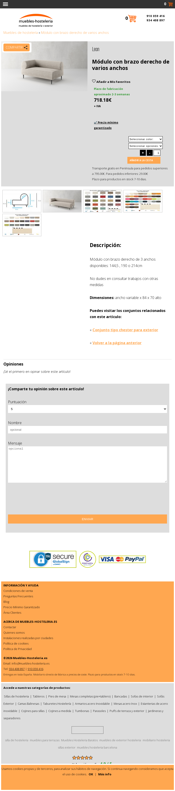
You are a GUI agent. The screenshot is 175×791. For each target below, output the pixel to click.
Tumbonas (82, 711)
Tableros (38, 696)
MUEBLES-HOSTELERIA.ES (38, 622)
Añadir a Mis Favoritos (111, 82)
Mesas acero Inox (125, 704)
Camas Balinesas (28, 704)
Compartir (14, 47)
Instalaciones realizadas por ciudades (28, 638)
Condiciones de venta (18, 591)
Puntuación (17, 401)
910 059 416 (156, 16)
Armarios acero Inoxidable (92, 704)
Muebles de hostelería (20, 32)
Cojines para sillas (32, 711)
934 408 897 (156, 20)
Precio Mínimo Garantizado (21, 607)
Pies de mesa (57, 696)
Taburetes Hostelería (57, 704)
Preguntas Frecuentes (18, 596)
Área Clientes (12, 613)
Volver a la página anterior (117, 342)
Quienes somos (14, 632)
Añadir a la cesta (141, 160)
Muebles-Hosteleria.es (30, 658)
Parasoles (99, 711)
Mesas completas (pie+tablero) (90, 696)
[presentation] (42, 500)
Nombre (15, 422)
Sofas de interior (142, 696)
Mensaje (15, 443)
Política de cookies (15, 643)
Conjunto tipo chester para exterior (125, 329)
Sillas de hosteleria (16, 696)
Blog (6, 602)
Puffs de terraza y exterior (127, 711)
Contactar (9, 627)
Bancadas (120, 696)
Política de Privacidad (17, 649)
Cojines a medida (59, 711)
